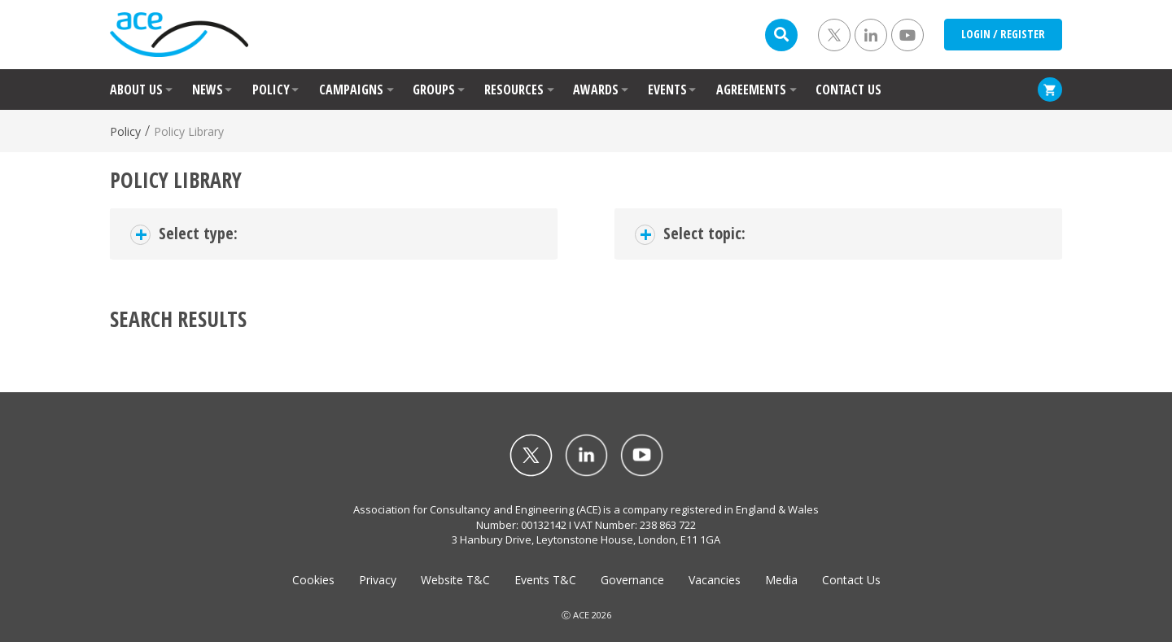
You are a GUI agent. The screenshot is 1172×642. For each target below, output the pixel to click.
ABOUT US (136, 89)
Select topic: (704, 233)
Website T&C (455, 579)
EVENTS (667, 89)
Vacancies (715, 579)
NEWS (207, 89)
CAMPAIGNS (351, 89)
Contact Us (851, 579)
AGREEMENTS (751, 89)
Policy (125, 131)
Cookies (313, 579)
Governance (632, 579)
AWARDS (596, 89)
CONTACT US (848, 89)
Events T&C (545, 579)
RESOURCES (514, 89)
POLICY (271, 89)
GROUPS (434, 89)
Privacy (377, 579)
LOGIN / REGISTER (1003, 33)
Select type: (198, 233)
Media (781, 579)
